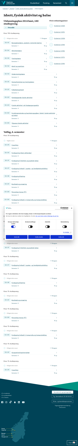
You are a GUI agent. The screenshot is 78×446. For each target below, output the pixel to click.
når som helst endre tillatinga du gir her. (47, 216)
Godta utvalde (39, 237)
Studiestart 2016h (59, 63)
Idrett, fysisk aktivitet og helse (24, 8)
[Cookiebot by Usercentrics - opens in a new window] (61, 208)
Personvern (62, 407)
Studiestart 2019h (59, 45)
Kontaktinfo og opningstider (62, 392)
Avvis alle (16, 237)
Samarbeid (57, 3)
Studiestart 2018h (59, 51)
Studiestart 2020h (60, 38)
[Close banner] (71, 208)
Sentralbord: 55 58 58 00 (64, 396)
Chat (71, 442)
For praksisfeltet (7, 395)
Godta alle (61, 237)
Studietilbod (34, 3)
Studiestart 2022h (59, 26)
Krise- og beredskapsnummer (62, 401)
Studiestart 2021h (59, 32)
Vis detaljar (66, 232)
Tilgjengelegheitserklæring (62, 405)
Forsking (46, 3)
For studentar (6, 393)
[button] (66, 3)
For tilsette (5, 397)
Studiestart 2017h (59, 57)
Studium (12, 8)
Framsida (5, 8)
